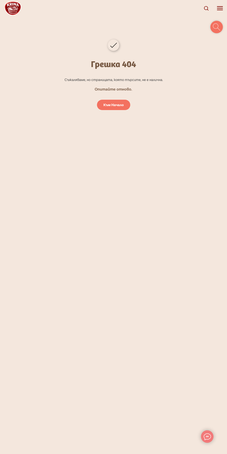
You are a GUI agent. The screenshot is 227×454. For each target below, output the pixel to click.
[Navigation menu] (220, 8)
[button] (206, 8)
